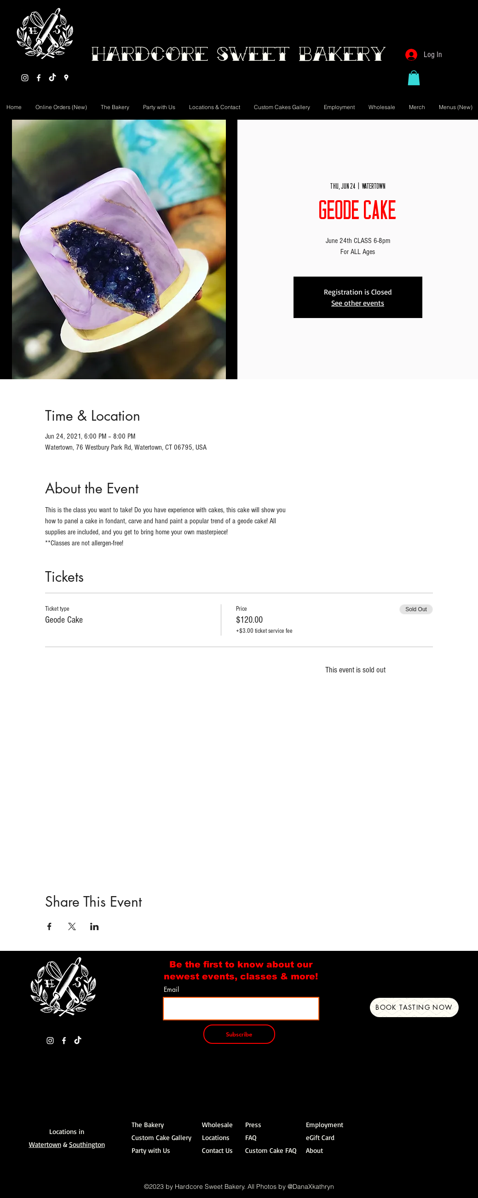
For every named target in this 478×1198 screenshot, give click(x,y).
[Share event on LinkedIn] (94, 926)
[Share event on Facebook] (49, 926)
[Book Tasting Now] (414, 1007)
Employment (324, 1124)
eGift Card (320, 1137)
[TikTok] (52, 77)
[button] (414, 77)
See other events (357, 302)
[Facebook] (38, 77)
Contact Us (217, 1150)
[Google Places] (66, 77)
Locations (216, 1137)
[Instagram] (24, 77)
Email (171, 989)
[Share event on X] (72, 926)
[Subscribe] (239, 1034)
